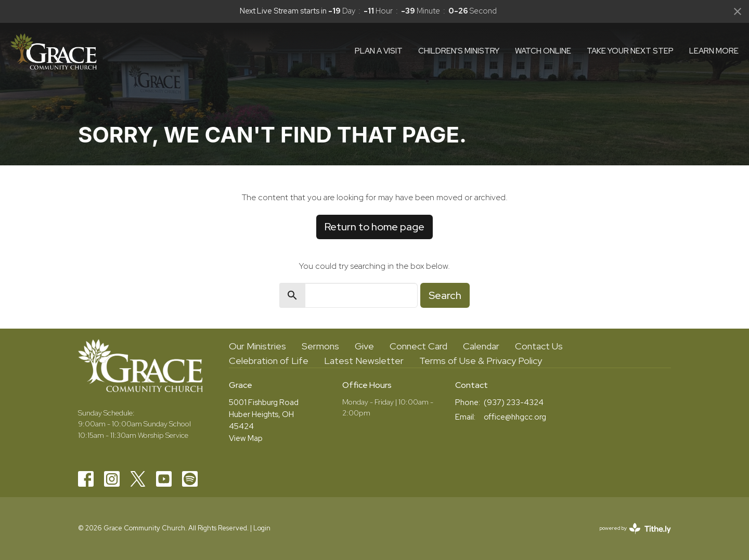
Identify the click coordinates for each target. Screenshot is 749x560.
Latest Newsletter (364, 361)
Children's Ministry (458, 51)
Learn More (714, 51)
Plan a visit (379, 51)
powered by (635, 528)
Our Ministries (257, 346)
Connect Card (418, 346)
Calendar (481, 346)
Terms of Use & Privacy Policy (480, 361)
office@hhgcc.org (515, 417)
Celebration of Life (268, 361)
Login (261, 528)
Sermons (320, 346)
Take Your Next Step (630, 51)
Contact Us (539, 346)
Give (364, 346)
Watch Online (543, 51)
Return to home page (374, 226)
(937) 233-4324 (514, 402)
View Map (246, 438)
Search (445, 295)
